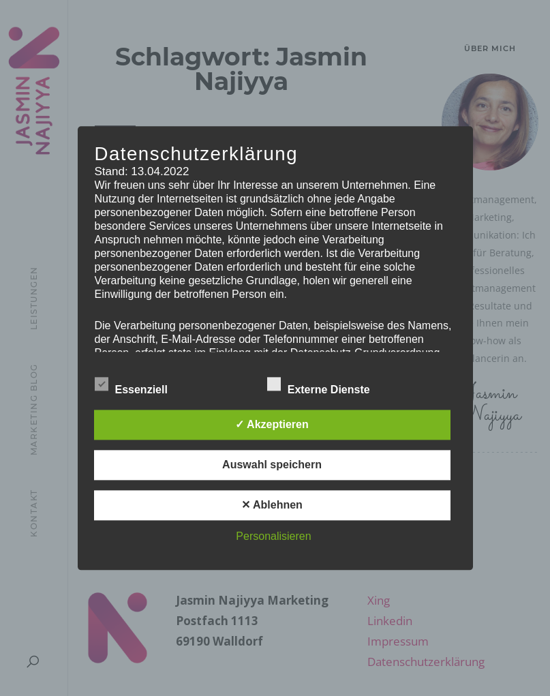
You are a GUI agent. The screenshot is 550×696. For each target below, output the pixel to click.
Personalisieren (273, 536)
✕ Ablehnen (272, 505)
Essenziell (141, 386)
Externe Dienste (328, 386)
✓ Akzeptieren (272, 424)
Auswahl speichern (272, 464)
